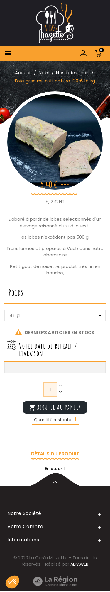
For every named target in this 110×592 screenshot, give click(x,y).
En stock (54, 469)
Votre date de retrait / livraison (48, 349)
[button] (12, 582)
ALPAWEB (79, 564)
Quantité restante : (53, 420)
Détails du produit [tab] (55, 453)
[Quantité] (50, 389)
